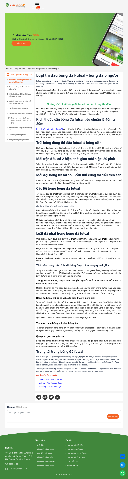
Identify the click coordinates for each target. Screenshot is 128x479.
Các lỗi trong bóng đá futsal (18, 108)
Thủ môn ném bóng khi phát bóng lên (20, 129)
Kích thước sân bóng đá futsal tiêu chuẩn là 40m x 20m (20, 81)
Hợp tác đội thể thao (74, 449)
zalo (45, 397)
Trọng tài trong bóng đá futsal (19, 140)
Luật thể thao (20, 69)
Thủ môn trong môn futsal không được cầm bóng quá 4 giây (21, 120)
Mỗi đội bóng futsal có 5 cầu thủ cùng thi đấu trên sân (20, 102)
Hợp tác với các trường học (76, 457)
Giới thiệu (40, 445)
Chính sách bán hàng (44, 449)
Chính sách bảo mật (44, 457)
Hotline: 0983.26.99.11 (38, 7)
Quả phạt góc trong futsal (17, 135)
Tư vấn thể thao (72, 465)
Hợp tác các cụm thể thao (76, 453)
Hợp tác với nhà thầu (74, 445)
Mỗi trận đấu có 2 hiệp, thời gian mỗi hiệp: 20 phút (20, 95)
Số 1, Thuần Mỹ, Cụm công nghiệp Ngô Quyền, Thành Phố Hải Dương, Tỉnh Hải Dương (19, 456)
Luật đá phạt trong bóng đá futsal (20, 113)
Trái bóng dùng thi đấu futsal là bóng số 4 (19, 88)
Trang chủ (8, 69)
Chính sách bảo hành (44, 465)
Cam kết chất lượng (43, 453)
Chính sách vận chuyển (45, 461)
